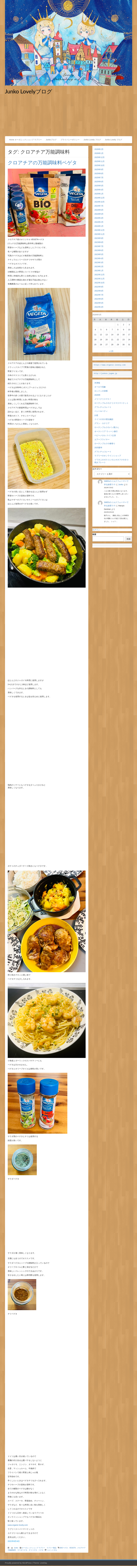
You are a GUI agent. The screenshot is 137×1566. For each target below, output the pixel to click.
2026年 (97, 395)
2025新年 (98, 447)
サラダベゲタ (22, 1550)
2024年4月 (98, 218)
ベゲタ (41, 1550)
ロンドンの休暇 (101, 391)
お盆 (96, 415)
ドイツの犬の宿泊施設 (103, 419)
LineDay (43, 1563)
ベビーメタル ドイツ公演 (105, 435)
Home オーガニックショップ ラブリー (25, 140)
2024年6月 (98, 210)
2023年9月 (98, 238)
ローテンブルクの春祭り (104, 443)
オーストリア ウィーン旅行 (106, 431)
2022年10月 (99, 283)
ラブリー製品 (51, 1548)
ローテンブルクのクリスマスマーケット (111, 403)
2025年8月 (98, 173)
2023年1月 (98, 270)
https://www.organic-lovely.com (110, 365)
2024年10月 (99, 202)
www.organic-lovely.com (18, 1525)
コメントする (52, 1550)
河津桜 (97, 383)
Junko (16, 1548)
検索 (94, 534)
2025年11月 (99, 161)
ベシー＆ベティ (101, 411)
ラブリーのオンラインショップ (107, 456)
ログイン (96, 530)
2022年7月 (98, 295)
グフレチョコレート (102, 407)
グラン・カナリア (102, 423)
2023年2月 (98, 266)
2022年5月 (98, 303)
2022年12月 (99, 275)
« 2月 (111, 351)
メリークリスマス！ (102, 399)
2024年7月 (98, 206)
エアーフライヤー (102, 439)
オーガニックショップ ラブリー (33, 1548)
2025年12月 (99, 157)
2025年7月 (98, 177)
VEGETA (72, 1548)
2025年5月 (98, 186)
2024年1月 (98, 226)
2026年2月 (98, 149)
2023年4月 (98, 258)
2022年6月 (98, 299)
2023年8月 (98, 242)
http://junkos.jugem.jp (105, 373)
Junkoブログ (51, 140)
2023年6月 (98, 250)
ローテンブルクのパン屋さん (106, 427)
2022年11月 (99, 279)
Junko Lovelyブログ (28, 91)
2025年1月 (98, 194)
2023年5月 (98, 254)
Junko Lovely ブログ (92, 140)
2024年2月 (98, 222)
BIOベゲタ (64, 1548)
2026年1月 (98, 153)
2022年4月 (98, 307)
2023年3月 (98, 262)
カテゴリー (97, 469)
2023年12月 (99, 230)
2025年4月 (98, 190)
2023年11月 (99, 234)
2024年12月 (99, 198)
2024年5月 (98, 214)
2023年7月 (98, 246)
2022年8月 (98, 291)
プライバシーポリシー (70, 140)
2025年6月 (98, 182)
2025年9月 (98, 169)
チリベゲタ (33, 1550)
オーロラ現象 (100, 387)
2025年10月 (99, 165)
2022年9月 (98, 287)
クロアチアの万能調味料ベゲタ (42, 162)
